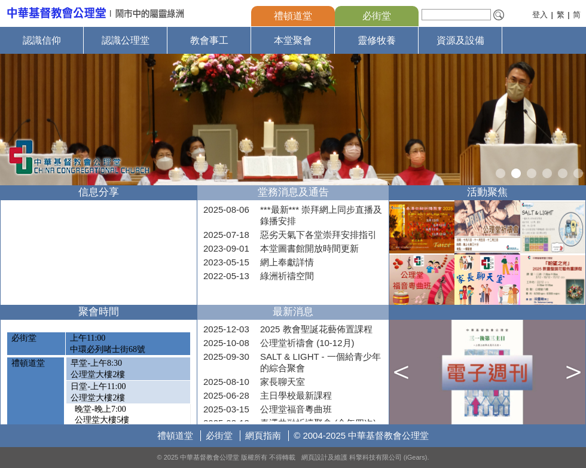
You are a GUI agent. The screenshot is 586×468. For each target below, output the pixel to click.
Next (575, 119)
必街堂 (376, 16)
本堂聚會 (293, 40)
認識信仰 (42, 40)
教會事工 (209, 40)
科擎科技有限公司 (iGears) (388, 457)
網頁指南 (263, 435)
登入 (540, 14)
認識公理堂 (125, 40)
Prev (10, 119)
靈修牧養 (377, 40)
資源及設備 (460, 40)
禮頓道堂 (293, 16)
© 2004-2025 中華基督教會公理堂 (361, 435)
